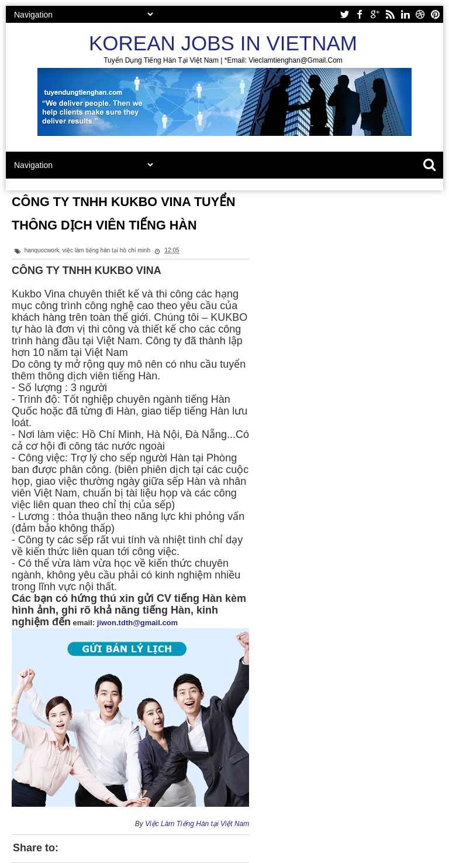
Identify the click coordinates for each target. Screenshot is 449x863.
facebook (359, 14)
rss (390, 14)
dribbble (420, 14)
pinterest (435, 14)
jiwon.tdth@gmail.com (137, 622)
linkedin (405, 14)
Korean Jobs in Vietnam (223, 43)
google (374, 14)
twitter (344, 14)
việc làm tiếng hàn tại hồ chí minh (106, 250)
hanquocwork (42, 250)
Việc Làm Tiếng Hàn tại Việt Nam (197, 824)
